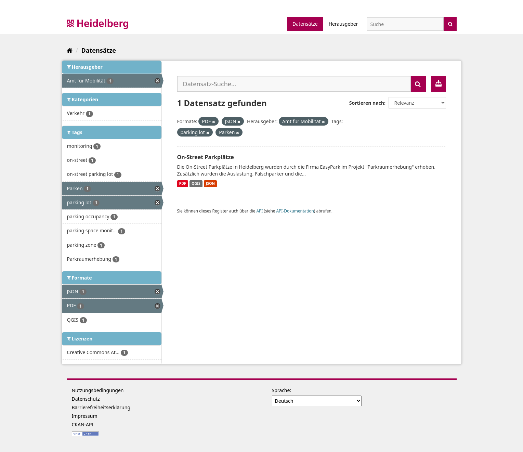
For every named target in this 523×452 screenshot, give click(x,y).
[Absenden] (450, 23)
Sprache (281, 390)
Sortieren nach (366, 103)
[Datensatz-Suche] (405, 24)
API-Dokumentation (295, 211)
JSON (210, 183)
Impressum (84, 416)
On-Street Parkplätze (205, 157)
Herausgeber (343, 24)
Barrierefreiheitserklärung (101, 407)
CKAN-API (83, 424)
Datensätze (305, 24)
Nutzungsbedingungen (98, 390)
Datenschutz (86, 399)
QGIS (196, 183)
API (259, 211)
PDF (182, 183)
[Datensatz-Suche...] (294, 84)
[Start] (70, 50)
